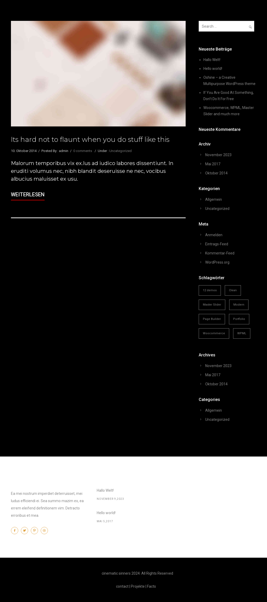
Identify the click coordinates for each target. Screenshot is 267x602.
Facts (151, 586)
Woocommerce (214, 333)
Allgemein (213, 199)
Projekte (138, 586)
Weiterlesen (28, 194)
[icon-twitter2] (26, 530)
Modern (238, 304)
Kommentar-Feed (219, 253)
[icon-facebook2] (16, 530)
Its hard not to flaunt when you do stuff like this (90, 139)
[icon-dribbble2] (46, 530)
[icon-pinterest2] (36, 530)
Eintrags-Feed (216, 244)
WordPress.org (217, 262)
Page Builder (212, 319)
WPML (241, 333)
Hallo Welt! (211, 60)
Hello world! (212, 68)
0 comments (82, 151)
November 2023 (218, 155)
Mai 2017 (212, 164)
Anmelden (213, 235)
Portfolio (239, 319)
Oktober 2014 (216, 173)
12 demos (210, 290)
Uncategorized (120, 151)
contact (122, 586)
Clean (233, 290)
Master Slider (212, 304)
